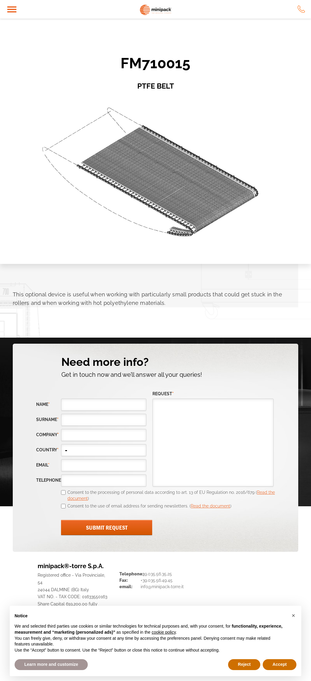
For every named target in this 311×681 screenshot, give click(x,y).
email (43, 465)
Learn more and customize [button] (51, 664)
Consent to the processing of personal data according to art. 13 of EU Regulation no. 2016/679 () (171, 495)
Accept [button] (279, 664)
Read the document (210, 506)
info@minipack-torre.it (162, 586)
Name (43, 404)
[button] (293, 615)
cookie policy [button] (164, 632)
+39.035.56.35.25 (156, 573)
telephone (48, 480)
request (163, 393)
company (47, 434)
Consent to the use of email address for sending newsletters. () (149, 506)
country (47, 449)
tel (301, 9)
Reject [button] (244, 664)
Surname (47, 419)
